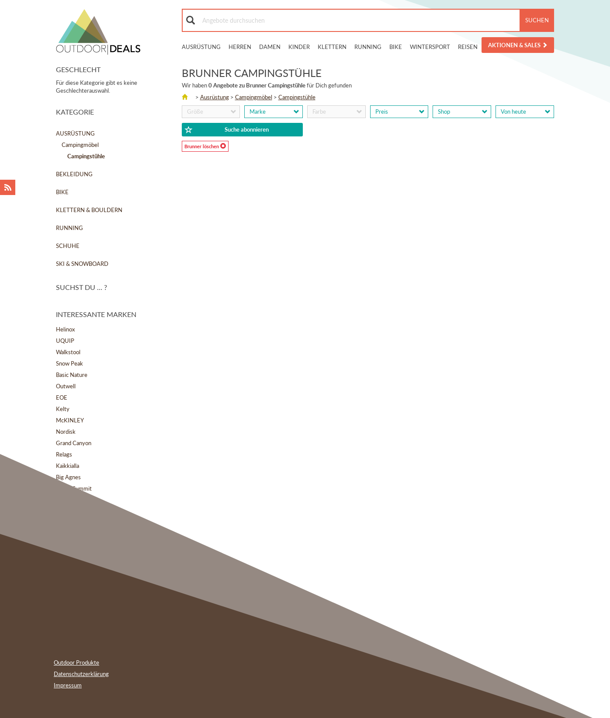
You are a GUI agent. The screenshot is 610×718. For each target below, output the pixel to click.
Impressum (68, 685)
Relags (64, 454)
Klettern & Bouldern (89, 209)
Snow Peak (69, 363)
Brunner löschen (205, 146)
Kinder (299, 46)
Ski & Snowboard (82, 263)
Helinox (65, 329)
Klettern (332, 46)
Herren (240, 46)
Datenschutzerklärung (81, 673)
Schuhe (68, 245)
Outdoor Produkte (76, 662)
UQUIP (65, 340)
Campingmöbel (80, 144)
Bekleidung (74, 174)
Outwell (66, 386)
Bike (395, 46)
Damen (270, 46)
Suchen (537, 20)
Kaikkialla (67, 465)
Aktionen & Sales (518, 45)
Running (367, 46)
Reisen (468, 46)
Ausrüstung (201, 46)
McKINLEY (70, 420)
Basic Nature (71, 374)
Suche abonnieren (227, 130)
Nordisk (66, 431)
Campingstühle (296, 97)
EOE (61, 397)
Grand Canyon (73, 442)
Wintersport (430, 46)
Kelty (62, 408)
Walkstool (68, 352)
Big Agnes (68, 477)
